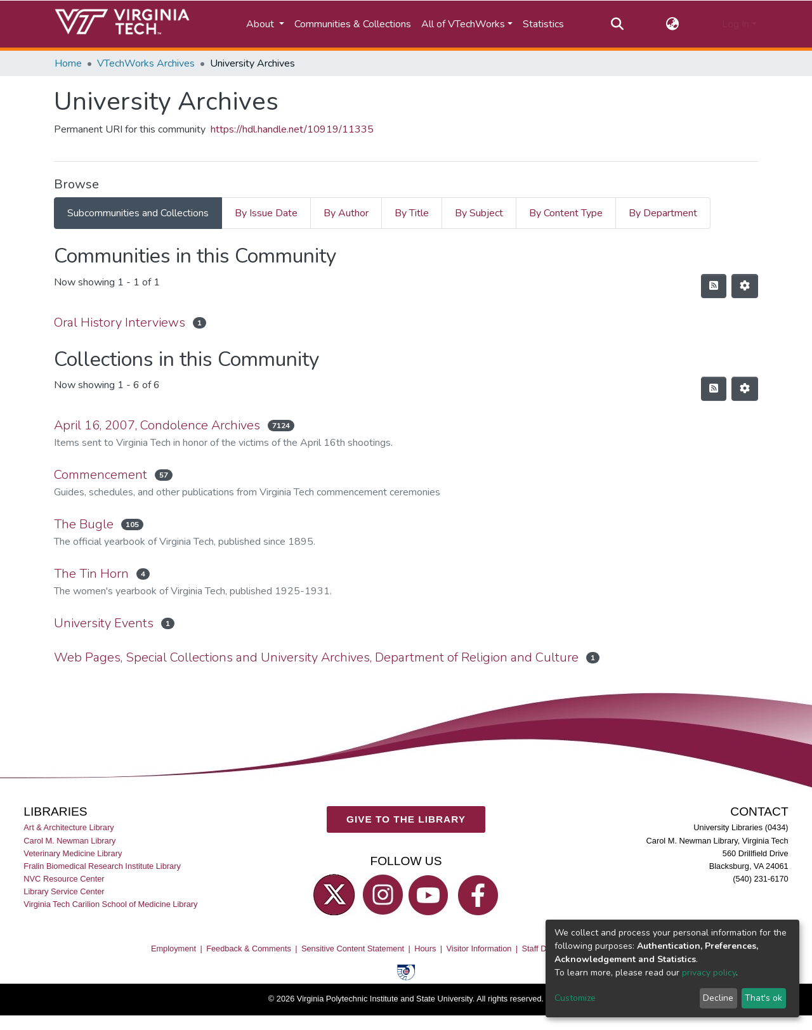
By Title (412, 213)
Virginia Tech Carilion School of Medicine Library (110, 904)
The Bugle (84, 524)
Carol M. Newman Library (69, 840)
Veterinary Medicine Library (72, 853)
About (261, 24)
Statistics (543, 24)
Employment (173, 948)
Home (68, 63)
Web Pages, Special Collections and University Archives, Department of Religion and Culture (316, 657)
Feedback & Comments (248, 948)
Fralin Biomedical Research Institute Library (102, 866)
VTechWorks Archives (146, 63)
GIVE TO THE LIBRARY (406, 819)
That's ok (763, 998)
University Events (104, 623)
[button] (673, 24)
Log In (735, 24)
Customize (575, 998)
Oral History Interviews (119, 322)
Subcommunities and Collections (138, 213)
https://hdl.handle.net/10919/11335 (292, 129)
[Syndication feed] (713, 286)
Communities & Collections (352, 24)
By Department (663, 213)
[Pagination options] (744, 286)
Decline (718, 998)
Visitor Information (479, 948)
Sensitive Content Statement (352, 948)
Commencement (100, 474)
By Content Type (566, 213)
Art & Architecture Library (68, 827)
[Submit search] (617, 24)
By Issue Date (266, 213)
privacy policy (709, 973)
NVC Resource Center (63, 878)
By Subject (479, 213)
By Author (346, 213)
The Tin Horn (91, 573)
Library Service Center (63, 891)
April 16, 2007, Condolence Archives (157, 425)
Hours (425, 948)
